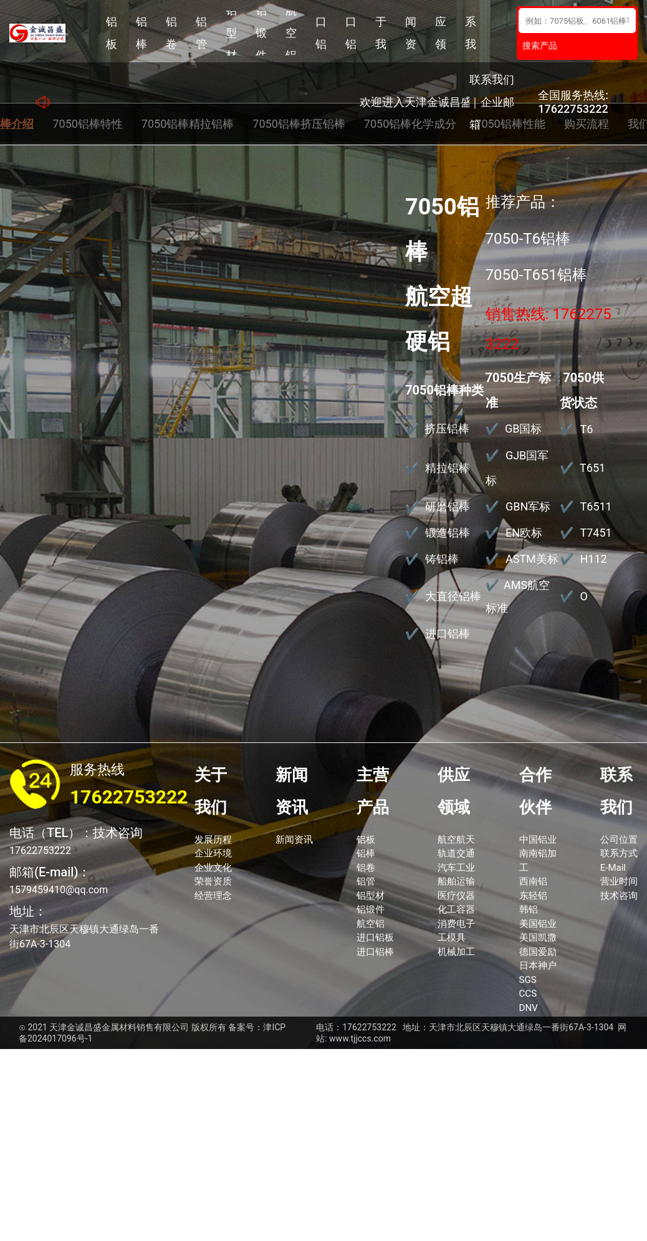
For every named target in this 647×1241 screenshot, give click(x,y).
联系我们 (470, 33)
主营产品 (373, 791)
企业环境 (213, 853)
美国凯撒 (538, 937)
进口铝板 (321, 33)
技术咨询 (619, 895)
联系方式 (619, 853)
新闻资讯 (410, 33)
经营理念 (213, 895)
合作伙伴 (535, 791)
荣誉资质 (213, 881)
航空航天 (456, 839)
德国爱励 (538, 951)
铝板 (111, 32)
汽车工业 (456, 867)
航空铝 (291, 33)
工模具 (452, 937)
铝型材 (231, 33)
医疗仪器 (456, 895)
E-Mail (613, 867)
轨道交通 (456, 853)
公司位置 (619, 839)
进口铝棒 (351, 33)
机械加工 (456, 951)
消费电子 (456, 923)
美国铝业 (538, 923)
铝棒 (141, 32)
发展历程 (213, 839)
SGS (528, 979)
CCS (528, 993)
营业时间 (619, 881)
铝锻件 (261, 33)
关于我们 (380, 33)
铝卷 (171, 32)
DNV (528, 1007)
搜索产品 (539, 45)
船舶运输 (456, 881)
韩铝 (528, 909)
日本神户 (538, 965)
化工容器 (456, 909)
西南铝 (533, 881)
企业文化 (213, 867)
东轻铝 (533, 895)
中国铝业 (538, 839)
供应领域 (440, 33)
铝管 (201, 32)
